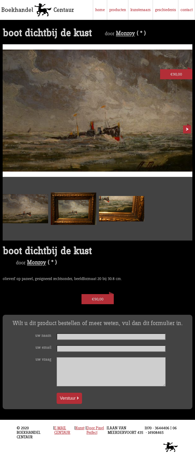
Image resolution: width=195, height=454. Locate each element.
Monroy (125, 33)
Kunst (79, 428)
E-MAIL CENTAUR (62, 430)
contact (186, 10)
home (100, 10)
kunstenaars (140, 10)
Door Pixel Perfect (95, 430)
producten (117, 10)
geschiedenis (165, 10)
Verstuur (69, 398)
